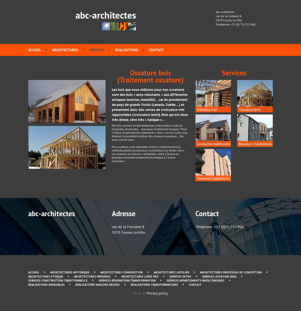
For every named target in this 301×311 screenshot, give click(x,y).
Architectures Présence (92, 276)
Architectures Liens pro (139, 276)
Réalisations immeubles (46, 285)
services (96, 50)
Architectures (65, 50)
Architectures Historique (69, 272)
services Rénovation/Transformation (127, 280)
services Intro (180, 276)
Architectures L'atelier (171, 272)
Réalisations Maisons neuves (97, 285)
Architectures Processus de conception (231, 272)
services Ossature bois (219, 276)
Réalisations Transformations (154, 285)
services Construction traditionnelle (58, 280)
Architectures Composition (121, 272)
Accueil (34, 50)
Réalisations (126, 50)
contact (156, 50)
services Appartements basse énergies (195, 280)
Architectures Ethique (45, 276)
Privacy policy (157, 293)
